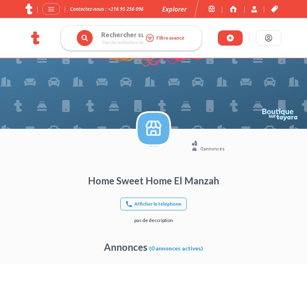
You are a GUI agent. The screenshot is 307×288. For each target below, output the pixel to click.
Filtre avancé (164, 38)
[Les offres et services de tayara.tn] (274, 9)
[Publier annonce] (230, 38)
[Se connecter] (268, 38)
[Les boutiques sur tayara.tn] (211, 9)
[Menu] (51, 9)
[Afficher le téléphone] (153, 204)
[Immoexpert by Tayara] (233, 9)
